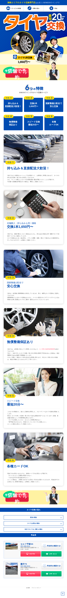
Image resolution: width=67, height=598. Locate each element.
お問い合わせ (51, 563)
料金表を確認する (51, 555)
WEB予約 (30, 563)
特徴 (13, 8)
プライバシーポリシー (36, 596)
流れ (33, 8)
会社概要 (28, 596)
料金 (53, 8)
